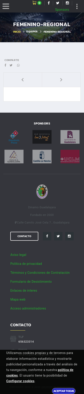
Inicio (17, 32)
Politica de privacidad (26, 263)
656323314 (26, 341)
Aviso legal (18, 255)
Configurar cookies (20, 381)
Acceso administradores (28, 308)
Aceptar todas (63, 391)
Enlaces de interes (23, 290)
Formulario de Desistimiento (31, 281)
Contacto (24, 236)
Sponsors (62, 9)
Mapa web (17, 299)
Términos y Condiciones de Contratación (40, 272)
